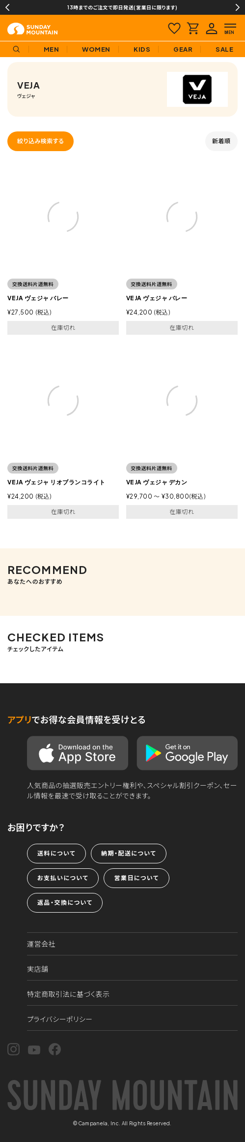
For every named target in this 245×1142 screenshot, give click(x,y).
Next (238, 7)
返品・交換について (64, 902)
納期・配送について (128, 853)
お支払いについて (62, 878)
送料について (56, 853)
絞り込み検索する (40, 141)
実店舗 (38, 968)
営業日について (136, 878)
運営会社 (41, 943)
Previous (7, 7)
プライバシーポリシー (60, 1019)
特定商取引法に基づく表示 (68, 993)
